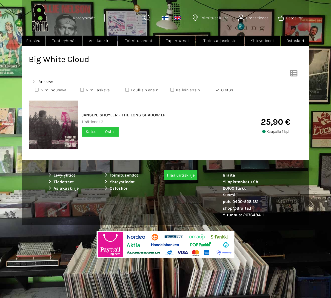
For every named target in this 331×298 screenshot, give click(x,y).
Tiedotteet (60, 181)
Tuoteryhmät (64, 40)
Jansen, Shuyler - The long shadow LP (123, 115)
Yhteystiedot (262, 40)
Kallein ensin (185, 90)
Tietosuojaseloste (219, 40)
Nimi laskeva (94, 90)
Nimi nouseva (50, 90)
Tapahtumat (177, 40)
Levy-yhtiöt (61, 175)
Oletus (224, 90)
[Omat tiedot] (254, 17)
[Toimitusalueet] (211, 17)
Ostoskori (295, 40)
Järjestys (42, 81)
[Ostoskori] (291, 17)
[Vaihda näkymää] (293, 74)
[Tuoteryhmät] (79, 17)
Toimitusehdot (138, 40)
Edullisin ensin (142, 90)
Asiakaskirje (100, 40)
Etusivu (33, 40)
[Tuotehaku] (123, 18)
